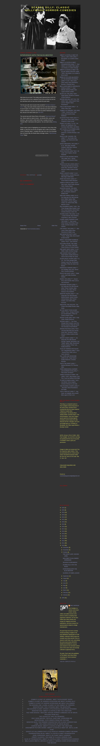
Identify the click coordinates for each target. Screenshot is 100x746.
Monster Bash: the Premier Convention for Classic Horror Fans (52, 722)
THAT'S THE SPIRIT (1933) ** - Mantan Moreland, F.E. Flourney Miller (69, 365)
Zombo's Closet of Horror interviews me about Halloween (52, 703)
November (66, 549)
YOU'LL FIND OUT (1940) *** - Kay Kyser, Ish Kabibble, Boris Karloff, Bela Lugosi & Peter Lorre (69, 393)
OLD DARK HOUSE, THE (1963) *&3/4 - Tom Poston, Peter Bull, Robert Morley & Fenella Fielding (69, 245)
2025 (63, 510)
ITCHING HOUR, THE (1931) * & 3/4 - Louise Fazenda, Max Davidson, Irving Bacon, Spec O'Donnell (69, 215)
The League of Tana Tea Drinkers (51, 716)
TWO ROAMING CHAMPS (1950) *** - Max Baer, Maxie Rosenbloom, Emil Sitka (69, 387)
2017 (63, 529)
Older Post (54, 225)
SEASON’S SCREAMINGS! (70, 562)
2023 (63, 514)
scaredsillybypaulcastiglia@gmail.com (70, 476)
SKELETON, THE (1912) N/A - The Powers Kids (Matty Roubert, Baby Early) (69, 306)
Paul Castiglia (74, 605)
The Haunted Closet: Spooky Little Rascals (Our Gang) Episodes (52, 709)
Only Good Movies (50, 116)
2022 (63, 517)
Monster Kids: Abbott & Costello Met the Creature (52, 710)
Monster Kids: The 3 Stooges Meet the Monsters (52, 707)
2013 (63, 538)
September (66, 576)
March (65, 590)
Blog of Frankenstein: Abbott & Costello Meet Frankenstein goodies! (52, 739)
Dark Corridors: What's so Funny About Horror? (52, 735)
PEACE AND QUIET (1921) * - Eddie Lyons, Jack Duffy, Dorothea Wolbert (69, 275)
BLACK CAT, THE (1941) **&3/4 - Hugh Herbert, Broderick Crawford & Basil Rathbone (69, 95)
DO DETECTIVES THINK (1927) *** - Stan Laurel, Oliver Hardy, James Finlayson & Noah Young (69, 119)
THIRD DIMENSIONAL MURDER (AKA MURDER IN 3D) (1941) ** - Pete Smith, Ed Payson (69, 370)
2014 (63, 536)
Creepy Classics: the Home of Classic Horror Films (52, 737)
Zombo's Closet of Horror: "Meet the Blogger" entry (51, 699)
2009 (63, 597)
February (65, 592)
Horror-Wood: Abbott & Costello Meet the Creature (51, 726)
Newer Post (23, 225)
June (64, 583)
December (66, 547)
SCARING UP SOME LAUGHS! (71, 573)
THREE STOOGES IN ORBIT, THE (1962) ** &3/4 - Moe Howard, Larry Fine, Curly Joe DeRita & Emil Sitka (70, 376)
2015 (63, 533)
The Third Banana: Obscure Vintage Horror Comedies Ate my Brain (51, 712)
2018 (63, 526)
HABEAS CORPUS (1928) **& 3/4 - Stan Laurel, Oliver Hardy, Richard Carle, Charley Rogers (69, 184)
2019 (63, 524)
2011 (63, 543)
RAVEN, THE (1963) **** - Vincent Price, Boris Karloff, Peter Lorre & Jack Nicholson (69, 280)
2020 (63, 521)
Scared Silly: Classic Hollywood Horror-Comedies (50, 9)
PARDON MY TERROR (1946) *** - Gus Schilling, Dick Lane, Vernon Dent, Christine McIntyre (69, 269)
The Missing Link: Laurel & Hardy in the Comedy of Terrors (52, 705)
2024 (63, 512)
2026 (63, 507)
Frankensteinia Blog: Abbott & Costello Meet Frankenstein (52, 733)
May (64, 585)
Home (39, 225)
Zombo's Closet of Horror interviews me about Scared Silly (51, 701)
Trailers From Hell (51, 714)
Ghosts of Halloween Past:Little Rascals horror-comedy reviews (52, 731)
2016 (63, 531)
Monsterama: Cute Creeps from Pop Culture (52, 720)
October (65, 552)
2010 (63, 545)
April (64, 587)
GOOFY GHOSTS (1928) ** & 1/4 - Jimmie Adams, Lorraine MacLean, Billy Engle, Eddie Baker (69, 174)
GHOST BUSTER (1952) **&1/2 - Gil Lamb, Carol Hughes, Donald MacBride (69, 152)
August (65, 578)
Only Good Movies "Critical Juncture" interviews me (52, 718)
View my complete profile (68, 661)
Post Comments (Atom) (33, 229)
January (65, 595)
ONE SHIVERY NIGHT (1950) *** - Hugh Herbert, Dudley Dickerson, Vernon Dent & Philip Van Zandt (69, 254)
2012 (63, 540)
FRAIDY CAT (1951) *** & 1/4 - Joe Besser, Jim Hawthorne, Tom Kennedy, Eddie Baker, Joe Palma (69, 125)
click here (40, 112)
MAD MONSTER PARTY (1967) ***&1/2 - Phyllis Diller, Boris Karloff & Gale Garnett (69, 235)
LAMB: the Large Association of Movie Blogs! (52, 724)
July (64, 580)
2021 (63, 519)
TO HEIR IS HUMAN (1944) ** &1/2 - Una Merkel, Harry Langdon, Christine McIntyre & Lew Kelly (69, 382)
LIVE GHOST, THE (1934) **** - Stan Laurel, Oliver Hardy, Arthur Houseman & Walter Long (69, 230)
